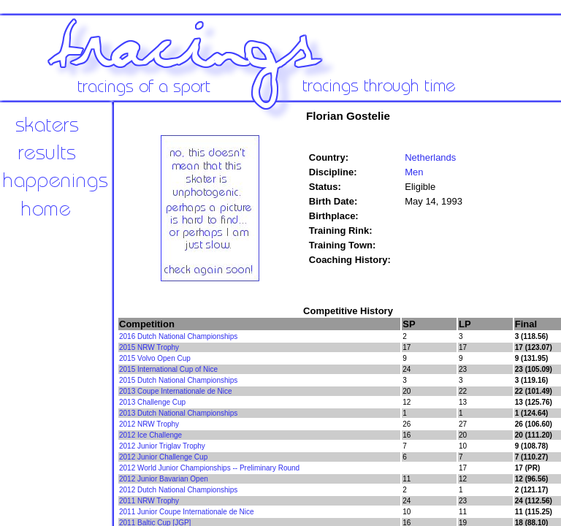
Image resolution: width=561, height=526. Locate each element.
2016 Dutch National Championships (178, 336)
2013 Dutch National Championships (178, 413)
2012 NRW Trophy (149, 424)
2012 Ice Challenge (150, 435)
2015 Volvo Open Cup (155, 358)
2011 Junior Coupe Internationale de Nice (186, 512)
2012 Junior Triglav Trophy (162, 446)
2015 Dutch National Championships (178, 380)
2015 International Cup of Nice (168, 369)
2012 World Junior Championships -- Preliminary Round (209, 468)
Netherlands (430, 157)
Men (414, 172)
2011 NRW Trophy (149, 501)
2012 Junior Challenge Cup (163, 457)
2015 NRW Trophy (149, 347)
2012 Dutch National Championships (178, 490)
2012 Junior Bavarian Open (163, 479)
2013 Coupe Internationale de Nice (175, 391)
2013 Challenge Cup (152, 402)
